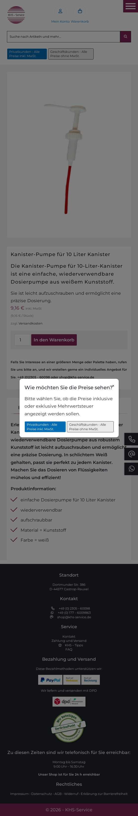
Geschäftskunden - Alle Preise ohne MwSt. (87, 427)
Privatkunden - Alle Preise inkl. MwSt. (42, 427)
